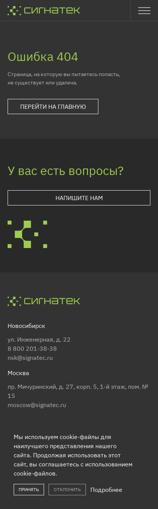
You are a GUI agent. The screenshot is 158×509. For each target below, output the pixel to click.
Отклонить (67, 489)
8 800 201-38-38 (32, 348)
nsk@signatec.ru (30, 357)
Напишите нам (79, 198)
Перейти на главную (53, 106)
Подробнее (106, 489)
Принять (29, 489)
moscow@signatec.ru (37, 405)
